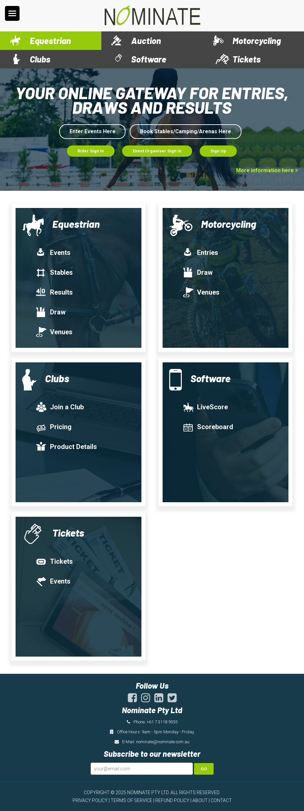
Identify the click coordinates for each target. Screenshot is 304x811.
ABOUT (200, 800)
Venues (54, 332)
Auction (146, 40)
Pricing (53, 427)
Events (53, 253)
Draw (50, 312)
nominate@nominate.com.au (162, 741)
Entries (200, 253)
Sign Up (218, 150)
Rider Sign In (90, 150)
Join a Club (59, 407)
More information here (267, 170)
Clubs (40, 59)
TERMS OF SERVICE (131, 800)
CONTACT (221, 800)
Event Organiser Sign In (157, 150)
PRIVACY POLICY (90, 800)
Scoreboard (207, 427)
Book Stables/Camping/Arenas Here (185, 131)
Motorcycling (256, 40)
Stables (54, 272)
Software (148, 59)
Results (54, 292)
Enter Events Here (93, 131)
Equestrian (50, 40)
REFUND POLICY (172, 800)
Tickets (246, 59)
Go (204, 768)
